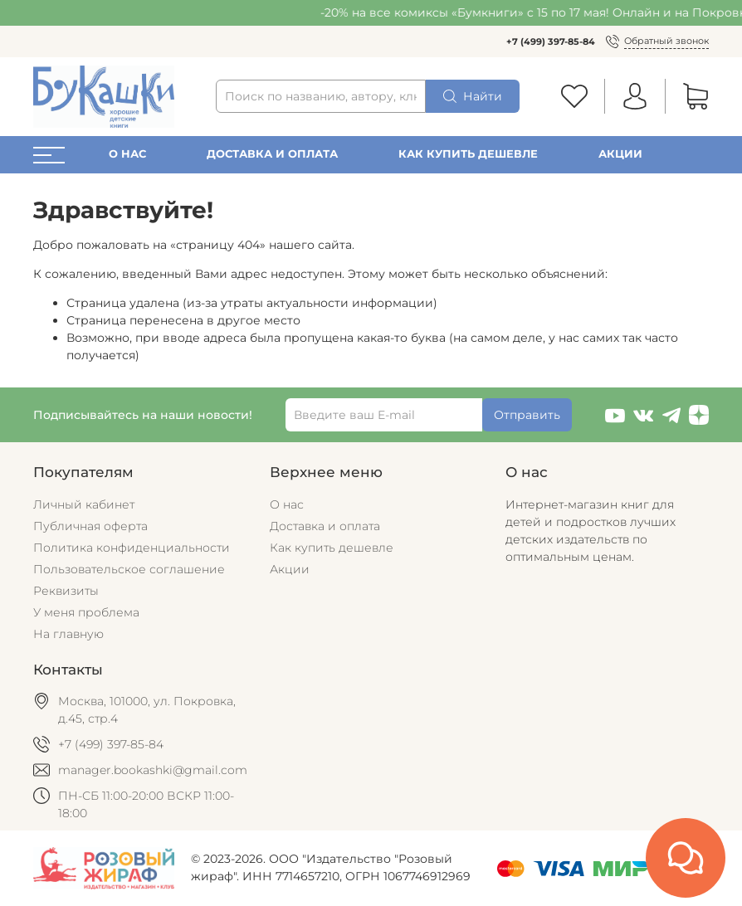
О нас (127, 154)
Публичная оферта (90, 526)
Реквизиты (66, 590)
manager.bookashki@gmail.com (152, 769)
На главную (68, 633)
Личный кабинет (83, 504)
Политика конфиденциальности (131, 547)
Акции (620, 154)
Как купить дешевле (468, 154)
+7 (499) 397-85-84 (550, 41)
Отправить (527, 414)
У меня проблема (86, 612)
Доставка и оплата (272, 154)
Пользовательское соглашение (129, 569)
